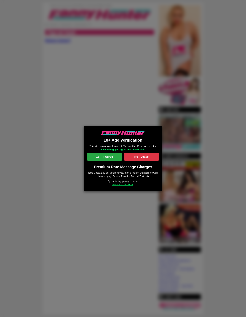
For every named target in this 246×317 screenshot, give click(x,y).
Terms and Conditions (122, 184)
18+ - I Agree (104, 156)
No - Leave (141, 156)
